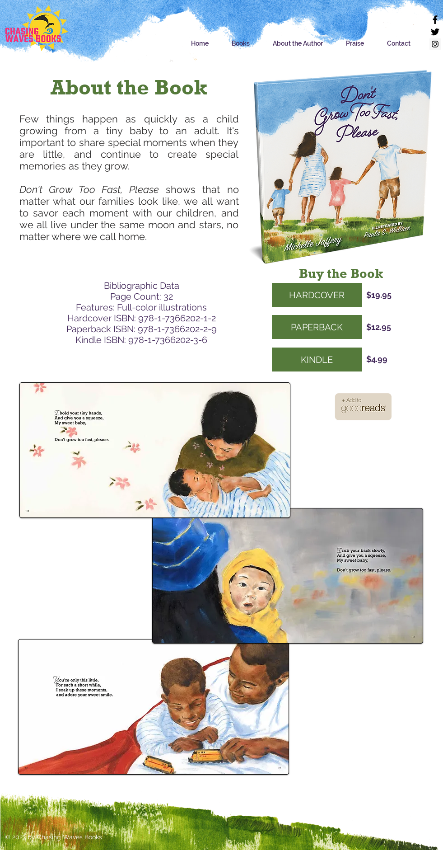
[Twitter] (435, 32)
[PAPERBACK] (317, 327)
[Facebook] (435, 19)
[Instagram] (435, 44)
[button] (240, 44)
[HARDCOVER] (317, 295)
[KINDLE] (317, 359)
